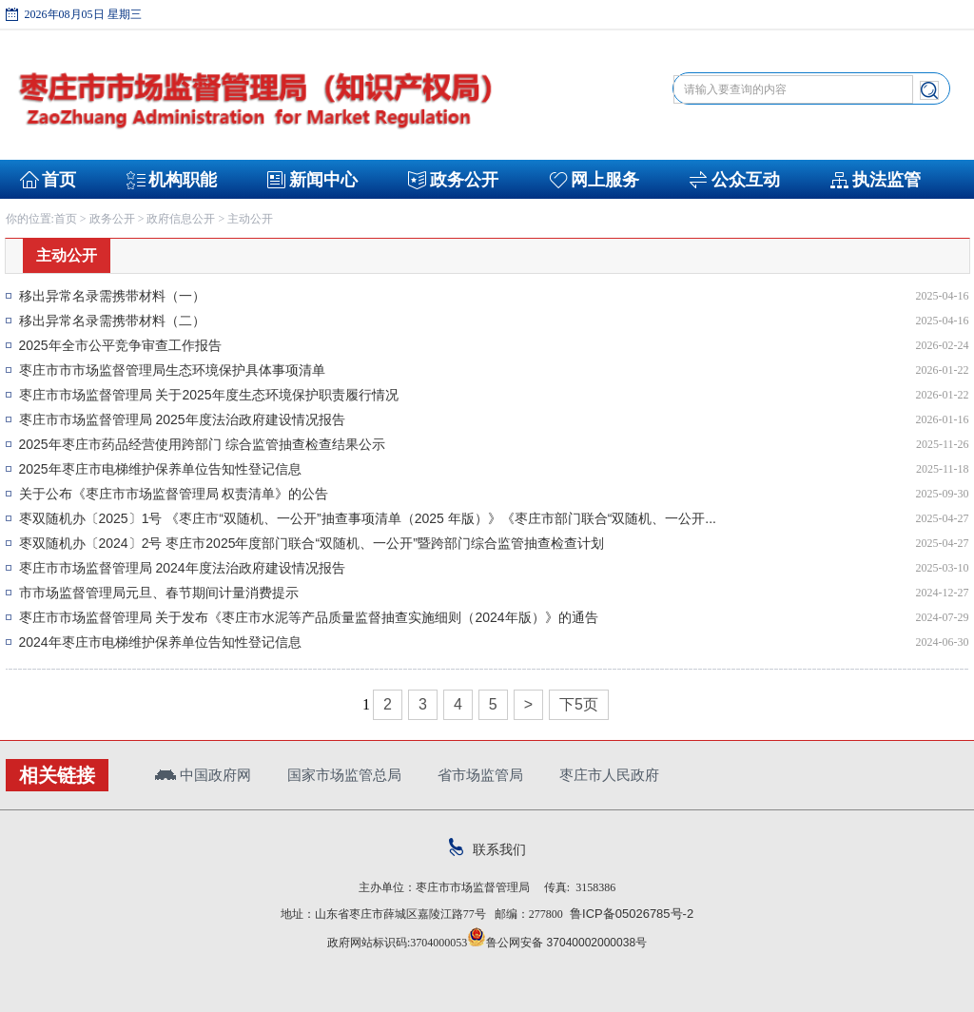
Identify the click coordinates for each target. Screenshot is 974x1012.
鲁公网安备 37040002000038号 (557, 942)
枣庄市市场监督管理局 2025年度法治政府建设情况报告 (182, 419)
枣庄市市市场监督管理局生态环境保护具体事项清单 (172, 370)
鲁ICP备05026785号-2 (628, 913)
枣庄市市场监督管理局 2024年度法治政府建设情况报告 (182, 567)
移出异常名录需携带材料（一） (112, 295)
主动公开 (250, 218)
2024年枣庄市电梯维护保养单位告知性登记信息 (160, 642)
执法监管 (886, 179)
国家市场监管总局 (344, 775)
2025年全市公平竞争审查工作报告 (120, 345)
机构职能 (182, 179)
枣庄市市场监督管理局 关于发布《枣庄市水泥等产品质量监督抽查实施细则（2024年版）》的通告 (308, 617)
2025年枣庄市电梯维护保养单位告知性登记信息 (160, 469)
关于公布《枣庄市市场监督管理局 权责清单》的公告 (174, 493)
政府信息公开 (180, 218)
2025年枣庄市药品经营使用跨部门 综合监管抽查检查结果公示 (202, 444)
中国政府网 (203, 775)
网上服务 (605, 179)
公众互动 (745, 179)
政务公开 (464, 179)
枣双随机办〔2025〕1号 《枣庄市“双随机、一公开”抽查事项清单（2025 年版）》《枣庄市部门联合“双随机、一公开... (368, 518)
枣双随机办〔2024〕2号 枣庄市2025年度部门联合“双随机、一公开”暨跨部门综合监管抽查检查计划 (311, 543)
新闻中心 (323, 179)
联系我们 (487, 849)
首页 (59, 179)
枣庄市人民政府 (609, 775)
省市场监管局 (480, 775)
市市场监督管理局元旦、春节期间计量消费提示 (159, 592)
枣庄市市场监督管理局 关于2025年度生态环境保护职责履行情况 (209, 394)
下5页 (578, 704)
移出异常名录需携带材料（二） (112, 320)
